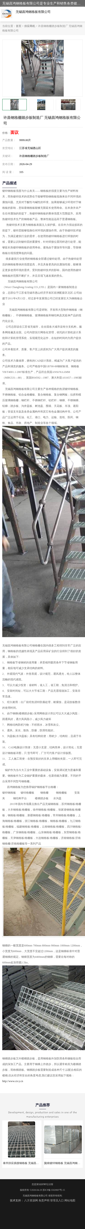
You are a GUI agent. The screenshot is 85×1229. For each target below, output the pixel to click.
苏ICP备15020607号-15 (54, 1190)
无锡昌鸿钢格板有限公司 (35, 1195)
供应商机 (29, 26)
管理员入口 (57, 1200)
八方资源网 (31, 1200)
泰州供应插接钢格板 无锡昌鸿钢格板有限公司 (30, 1163)
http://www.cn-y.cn (12, 1081)
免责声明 (44, 1200)
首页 (18, 26)
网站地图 (69, 1200)
